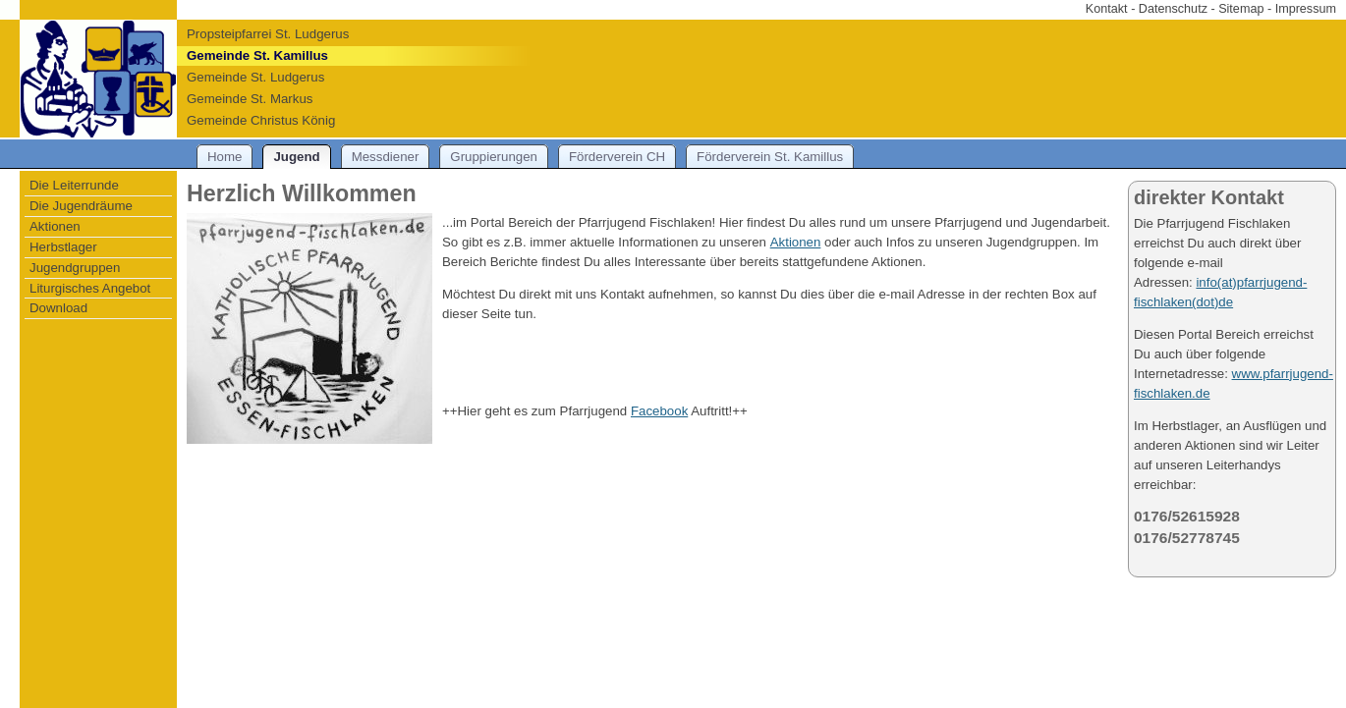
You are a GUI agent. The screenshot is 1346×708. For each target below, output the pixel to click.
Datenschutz (1173, 9)
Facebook (659, 411)
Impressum (1305, 9)
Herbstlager (63, 247)
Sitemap (1240, 9)
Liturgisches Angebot (89, 288)
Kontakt (1107, 9)
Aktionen (55, 226)
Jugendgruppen (74, 267)
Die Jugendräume (81, 205)
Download (58, 307)
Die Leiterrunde (74, 185)
